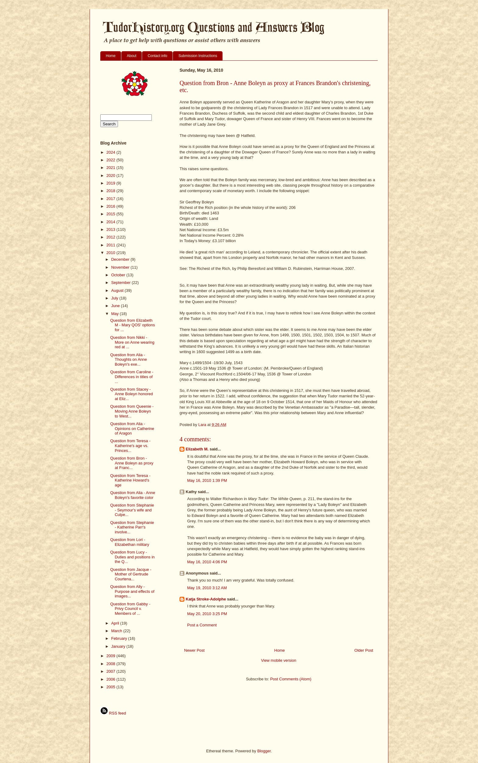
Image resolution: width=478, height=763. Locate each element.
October (119, 275)
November (121, 267)
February (119, 638)
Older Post (364, 650)
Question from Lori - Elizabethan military (129, 542)
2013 (111, 229)
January (119, 646)
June (116, 305)
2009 (111, 656)
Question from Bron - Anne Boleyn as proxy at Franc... (131, 463)
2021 (111, 167)
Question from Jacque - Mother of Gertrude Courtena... (130, 574)
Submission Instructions (197, 56)
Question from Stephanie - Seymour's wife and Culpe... (132, 510)
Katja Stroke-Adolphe (206, 599)
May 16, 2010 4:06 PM (207, 562)
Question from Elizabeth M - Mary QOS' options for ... (132, 325)
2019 (111, 183)
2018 (111, 190)
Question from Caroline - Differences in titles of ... (131, 377)
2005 (111, 687)
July (115, 298)
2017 (111, 198)
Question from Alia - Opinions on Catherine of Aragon (132, 428)
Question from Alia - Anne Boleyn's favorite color (132, 495)
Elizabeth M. (197, 449)
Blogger (264, 751)
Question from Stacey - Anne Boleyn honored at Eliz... (131, 394)
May (115, 313)
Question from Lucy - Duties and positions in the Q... (132, 557)
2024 (111, 152)
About (131, 56)
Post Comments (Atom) (290, 679)
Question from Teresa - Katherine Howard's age (130, 480)
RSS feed (113, 713)
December (121, 259)
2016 (111, 206)
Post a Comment (202, 625)
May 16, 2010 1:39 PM (207, 480)
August (118, 290)
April (115, 623)
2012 (111, 237)
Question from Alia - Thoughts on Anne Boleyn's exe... (128, 360)
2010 (111, 252)
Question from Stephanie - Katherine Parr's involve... (132, 527)
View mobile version (278, 660)
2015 (111, 214)
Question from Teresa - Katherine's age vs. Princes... (130, 446)
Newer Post (194, 650)
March (117, 631)
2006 (111, 679)
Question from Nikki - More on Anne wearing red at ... (132, 342)
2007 (111, 671)
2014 (111, 222)
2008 (111, 663)
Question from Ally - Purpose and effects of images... (132, 591)
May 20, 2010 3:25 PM (207, 613)
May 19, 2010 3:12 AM (207, 588)
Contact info (157, 56)
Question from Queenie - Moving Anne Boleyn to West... (131, 411)
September (121, 282)
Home (111, 56)
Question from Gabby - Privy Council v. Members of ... (130, 609)
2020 (111, 175)
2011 (111, 245)
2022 (111, 160)
